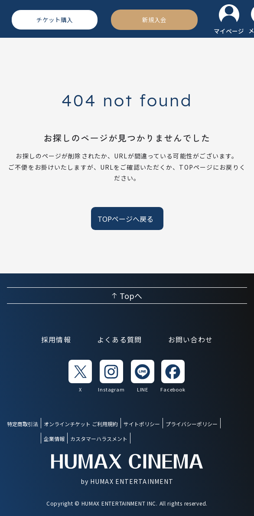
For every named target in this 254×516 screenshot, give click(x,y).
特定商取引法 (22, 423)
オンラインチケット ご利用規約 (81, 423)
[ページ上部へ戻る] (127, 295)
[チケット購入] (54, 20)
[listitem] (80, 376)
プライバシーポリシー (192, 423)
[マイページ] (229, 19)
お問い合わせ (190, 339)
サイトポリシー (142, 423)
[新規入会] (154, 20)
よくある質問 (119, 339)
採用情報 (56, 339)
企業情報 (54, 438)
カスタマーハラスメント (98, 438)
